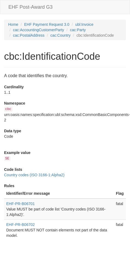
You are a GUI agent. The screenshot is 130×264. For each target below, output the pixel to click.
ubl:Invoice (84, 24)
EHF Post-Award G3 (30, 7)
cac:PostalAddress (29, 35)
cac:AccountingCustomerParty (38, 30)
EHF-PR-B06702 (20, 224)
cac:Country (60, 35)
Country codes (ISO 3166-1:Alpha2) (34, 175)
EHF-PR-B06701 (20, 204)
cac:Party (78, 30)
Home (13, 24)
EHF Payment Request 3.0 (46, 24)
